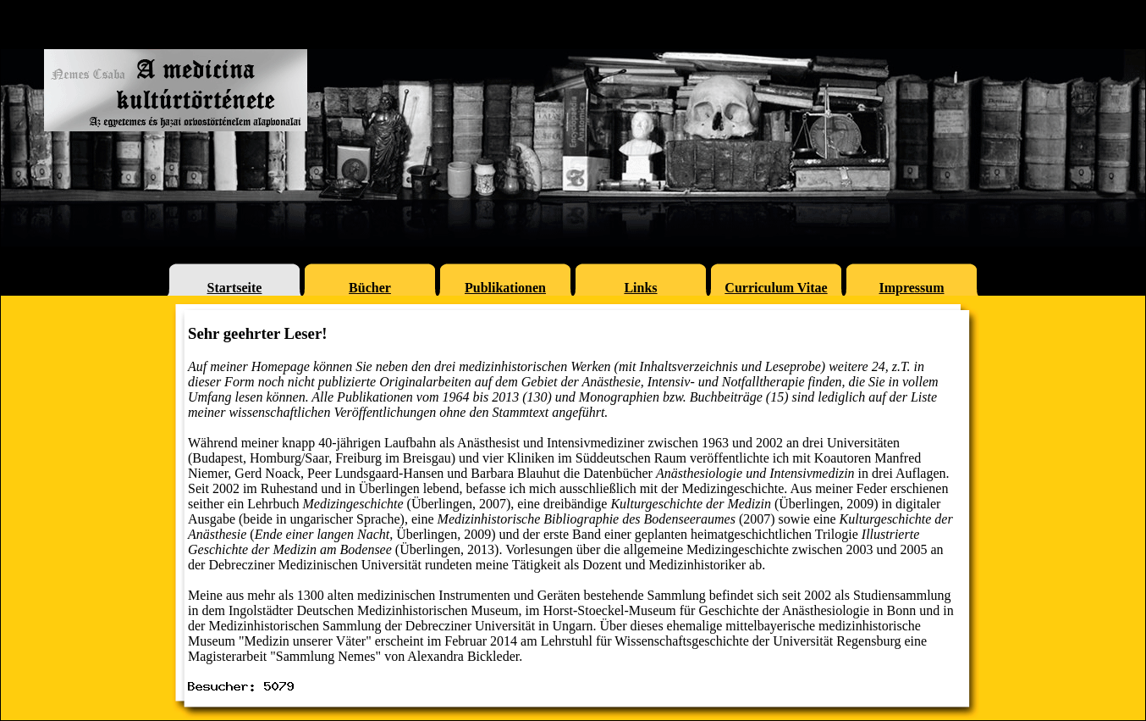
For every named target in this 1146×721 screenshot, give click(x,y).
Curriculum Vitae (776, 287)
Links (640, 287)
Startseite (234, 287)
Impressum (911, 287)
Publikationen (505, 287)
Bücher (370, 287)
